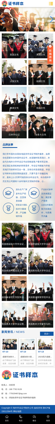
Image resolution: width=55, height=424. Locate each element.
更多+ (46, 334)
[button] (22, 28)
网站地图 (17, 411)
